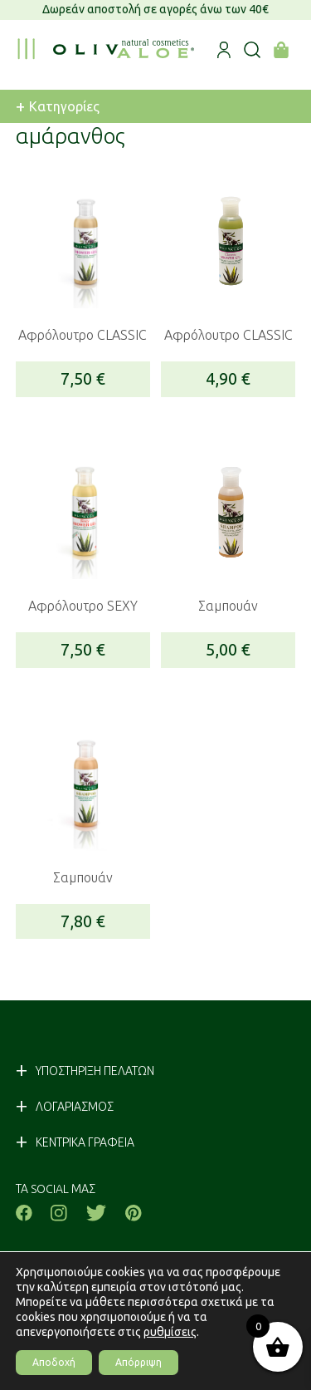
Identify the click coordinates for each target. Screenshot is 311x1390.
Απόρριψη (138, 1362)
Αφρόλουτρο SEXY (83, 606)
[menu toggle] (25, 48)
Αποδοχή (53, 1362)
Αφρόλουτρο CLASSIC (82, 335)
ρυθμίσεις (170, 1331)
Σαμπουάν (228, 606)
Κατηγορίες (58, 106)
